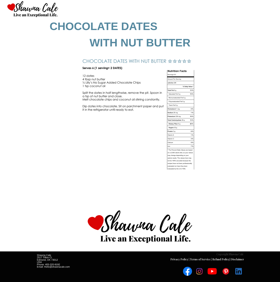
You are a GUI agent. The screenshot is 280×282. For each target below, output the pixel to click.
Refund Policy (220, 259)
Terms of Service (200, 259)
